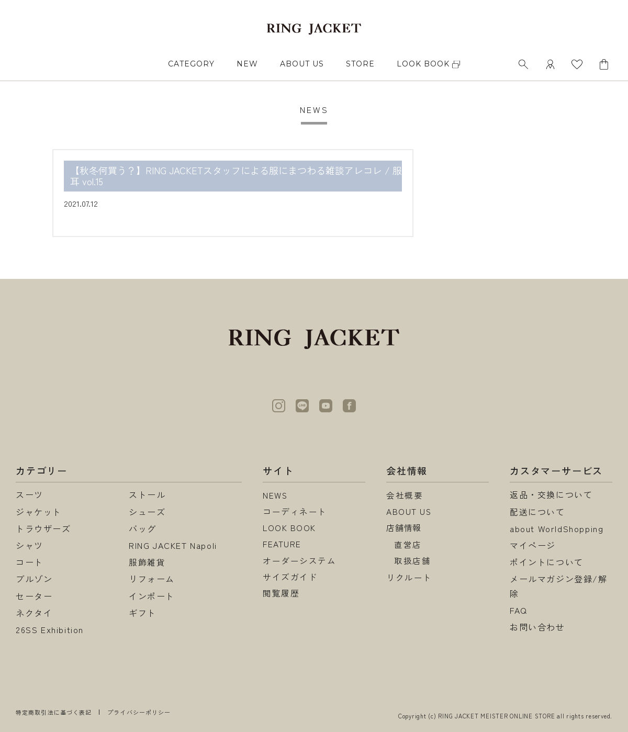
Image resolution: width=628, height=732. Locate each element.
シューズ (147, 511)
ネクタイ (34, 612)
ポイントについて (547, 562)
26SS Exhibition (50, 629)
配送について (537, 511)
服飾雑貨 (147, 562)
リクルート (409, 578)
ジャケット (39, 511)
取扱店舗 (412, 562)
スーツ (29, 494)
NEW (247, 64)
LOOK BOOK (290, 528)
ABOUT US (302, 64)
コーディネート (295, 511)
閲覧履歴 (281, 596)
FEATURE (282, 545)
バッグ (142, 528)
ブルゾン (34, 578)
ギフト (142, 612)
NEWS (275, 494)
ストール (147, 494)
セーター (34, 596)
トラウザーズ (43, 528)
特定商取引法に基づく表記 (54, 712)
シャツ (29, 545)
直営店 (408, 545)
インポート (152, 596)
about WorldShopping (556, 528)
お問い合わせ (537, 627)
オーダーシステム (300, 562)
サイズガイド (290, 578)
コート (29, 562)
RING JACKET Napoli (173, 545)
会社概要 (404, 494)
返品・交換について (551, 494)
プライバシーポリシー (139, 712)
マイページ (533, 545)
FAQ (519, 610)
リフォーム (152, 578)
